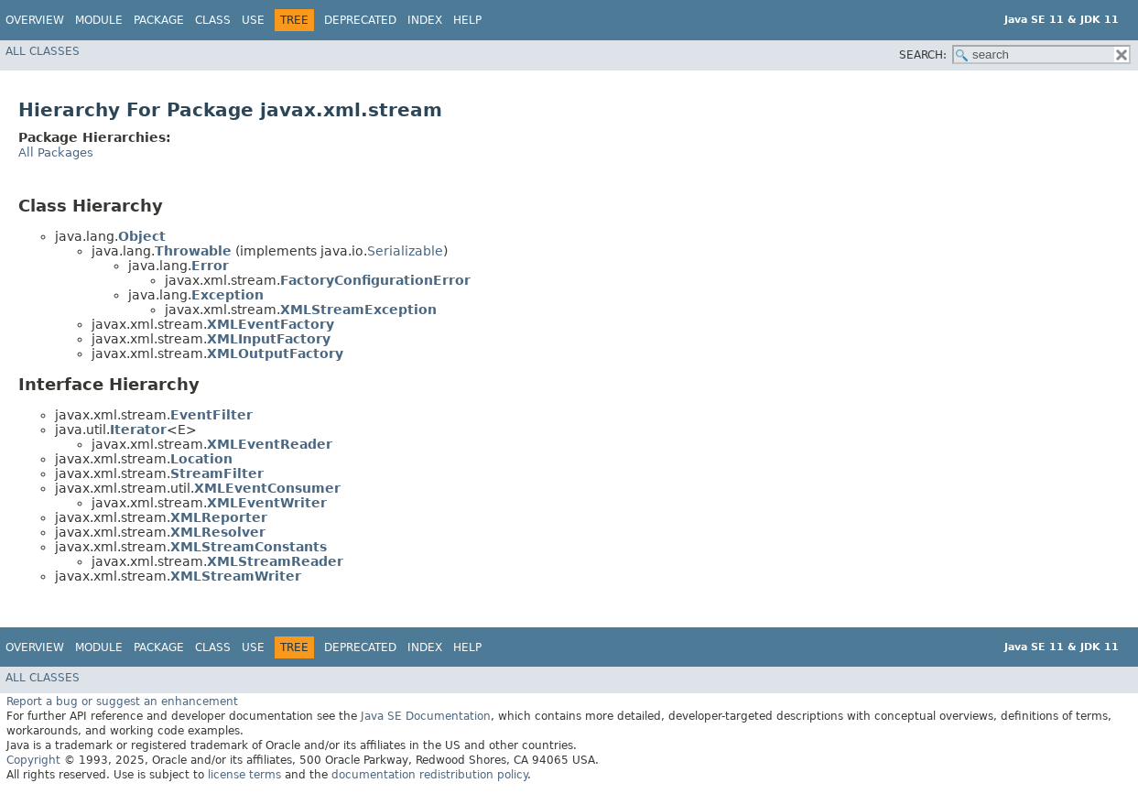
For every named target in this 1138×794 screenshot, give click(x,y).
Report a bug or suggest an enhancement (122, 701)
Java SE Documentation (426, 716)
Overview (34, 20)
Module (99, 20)
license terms (244, 774)
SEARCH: (923, 55)
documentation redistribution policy (429, 774)
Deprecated (360, 20)
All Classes (42, 51)
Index (424, 20)
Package (159, 20)
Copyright (33, 760)
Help (467, 20)
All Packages (55, 152)
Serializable (405, 251)
